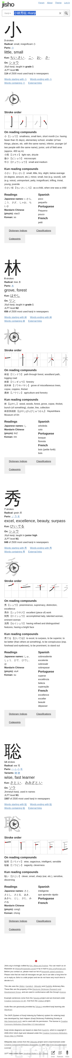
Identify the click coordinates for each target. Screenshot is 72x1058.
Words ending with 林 (41, 317)
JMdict (21, 986)
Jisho (8, 5)
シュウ (14, 531)
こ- (30, 57)
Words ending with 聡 (41, 804)
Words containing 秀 (14, 551)
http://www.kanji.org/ (12, 1021)
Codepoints (15, 239)
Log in (67, 3)
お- (39, 57)
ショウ (14, 62)
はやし (15, 295)
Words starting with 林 (15, 317)
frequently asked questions (52, 971)
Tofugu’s (38, 1007)
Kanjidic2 (29, 986)
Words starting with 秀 (15, 548)
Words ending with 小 (41, 79)
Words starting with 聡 (15, 804)
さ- (47, 57)
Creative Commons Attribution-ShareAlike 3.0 (22, 1045)
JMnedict (37, 986)
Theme (58, 3)
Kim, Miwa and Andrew (38, 966)
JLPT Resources (45, 1053)
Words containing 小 (14, 83)
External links (35, 83)
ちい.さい (17, 57)
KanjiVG (45, 1030)
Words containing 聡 (14, 808)
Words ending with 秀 (41, 548)
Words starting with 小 (15, 79)
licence (63, 992)
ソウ (12, 787)
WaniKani (8, 1010)
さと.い (15, 782)
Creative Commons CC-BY (15, 1001)
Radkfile (49, 986)
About (50, 3)
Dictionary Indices (18, 230)
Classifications (43, 230)
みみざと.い (33, 782)
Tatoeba (36, 998)
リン (12, 300)
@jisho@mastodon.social (25, 969)
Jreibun (41, 1001)
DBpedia (33, 1042)
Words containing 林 (14, 321)
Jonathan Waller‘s (30, 1053)
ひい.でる (17, 526)
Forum (41, 3)
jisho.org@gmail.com (57, 969)
